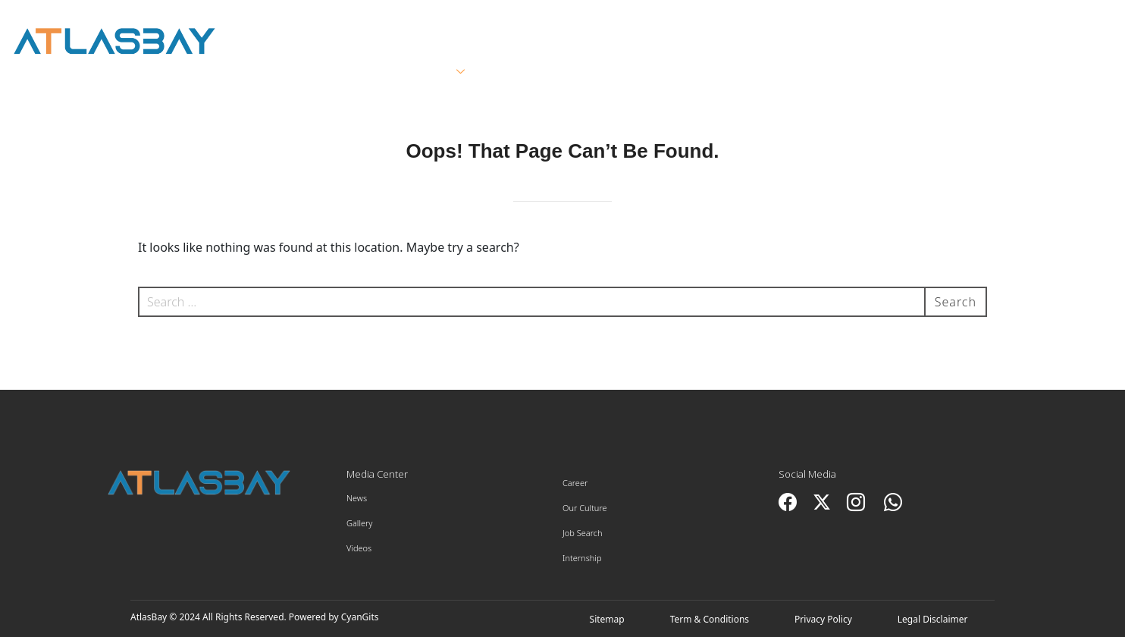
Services (430, 72)
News (356, 498)
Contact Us (1018, 72)
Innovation (896, 72)
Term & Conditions (709, 619)
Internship (582, 557)
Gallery (359, 523)
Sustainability (764, 72)
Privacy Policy (823, 619)
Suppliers (637, 72)
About (328, 72)
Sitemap (607, 619)
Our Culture (584, 507)
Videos (358, 548)
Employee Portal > (1041, 24)
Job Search (582, 532)
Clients (534, 72)
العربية (930, 24)
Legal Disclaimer (933, 619)
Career (575, 482)
